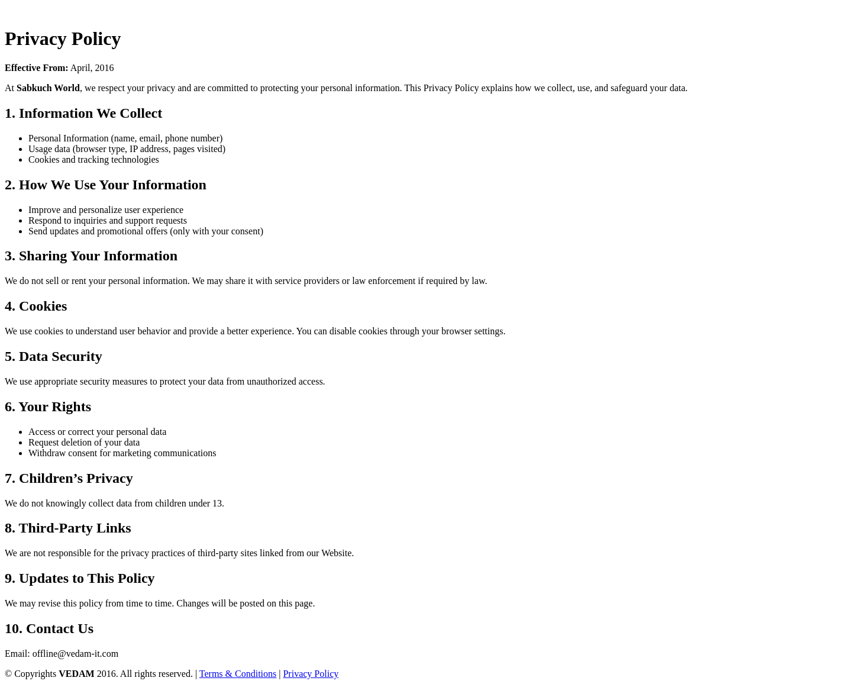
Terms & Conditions (237, 674)
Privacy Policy (310, 674)
